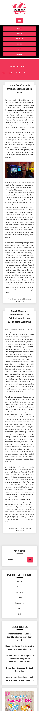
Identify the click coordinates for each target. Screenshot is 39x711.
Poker (19, 44)
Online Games (19, 603)
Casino (19, 34)
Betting (19, 29)
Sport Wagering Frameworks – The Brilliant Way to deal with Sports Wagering (19, 316)
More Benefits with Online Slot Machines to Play (19, 88)
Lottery (19, 54)
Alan (11, 299)
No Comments (20, 301)
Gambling (19, 39)
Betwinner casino (11, 424)
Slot (19, 49)
